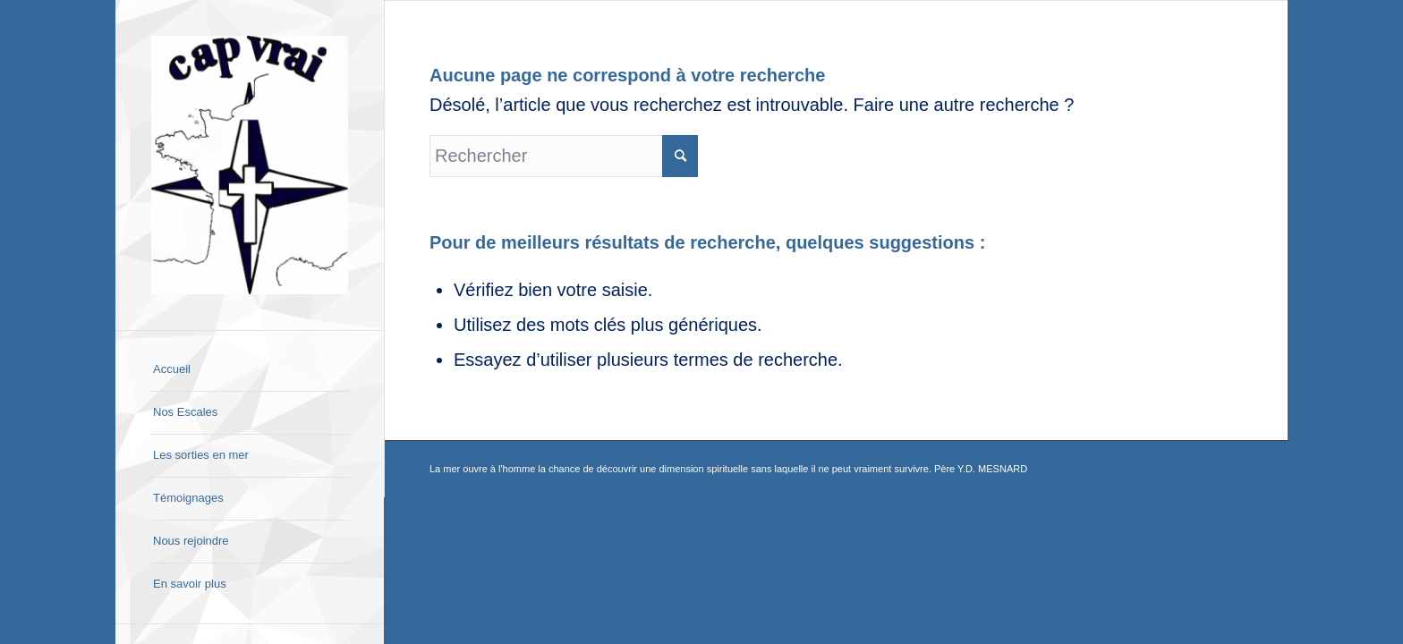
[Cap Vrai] (249, 165)
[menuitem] (249, 370)
